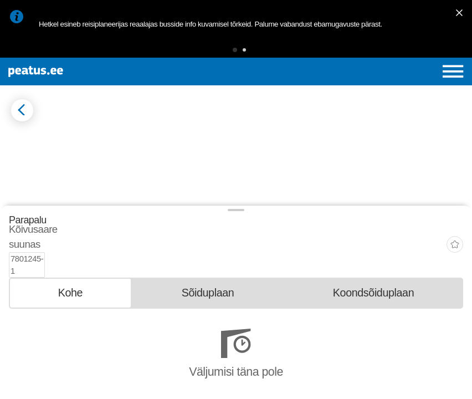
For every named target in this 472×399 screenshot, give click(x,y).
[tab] (70, 336)
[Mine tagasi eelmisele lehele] (22, 110)
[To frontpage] (85, 71)
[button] (235, 50)
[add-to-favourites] (455, 302)
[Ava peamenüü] (453, 71)
